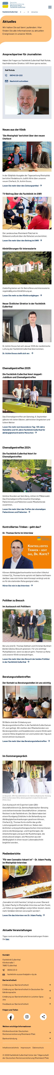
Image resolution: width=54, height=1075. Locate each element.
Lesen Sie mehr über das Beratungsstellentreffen (25, 741)
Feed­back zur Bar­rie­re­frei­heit (16, 1004)
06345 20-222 (16, 75)
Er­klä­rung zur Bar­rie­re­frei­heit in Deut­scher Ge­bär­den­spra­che (23, 990)
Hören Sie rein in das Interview (16, 585)
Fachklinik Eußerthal (10, 12)
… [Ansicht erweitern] (24, 12)
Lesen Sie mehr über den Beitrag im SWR (21, 240)
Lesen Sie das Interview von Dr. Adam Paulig (22, 915)
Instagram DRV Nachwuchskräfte (28, 1017)
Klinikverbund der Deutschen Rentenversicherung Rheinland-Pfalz (19, 1032)
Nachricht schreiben (19, 81)
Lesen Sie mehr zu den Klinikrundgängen (21, 295)
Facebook (11, 1015)
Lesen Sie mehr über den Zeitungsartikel (21, 185)
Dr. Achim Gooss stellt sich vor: (16, 353)
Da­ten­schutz (38, 1047)
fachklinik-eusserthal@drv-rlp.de (22, 974)
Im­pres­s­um (26, 1047)
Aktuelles (34, 12)
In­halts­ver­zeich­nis (11, 1047)
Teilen (43, 1017)
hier (7, 939)
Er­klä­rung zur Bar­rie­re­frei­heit (16, 985)
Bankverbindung (10, 1038)
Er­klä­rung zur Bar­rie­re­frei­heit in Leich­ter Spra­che (23, 998)
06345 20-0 (12, 970)
